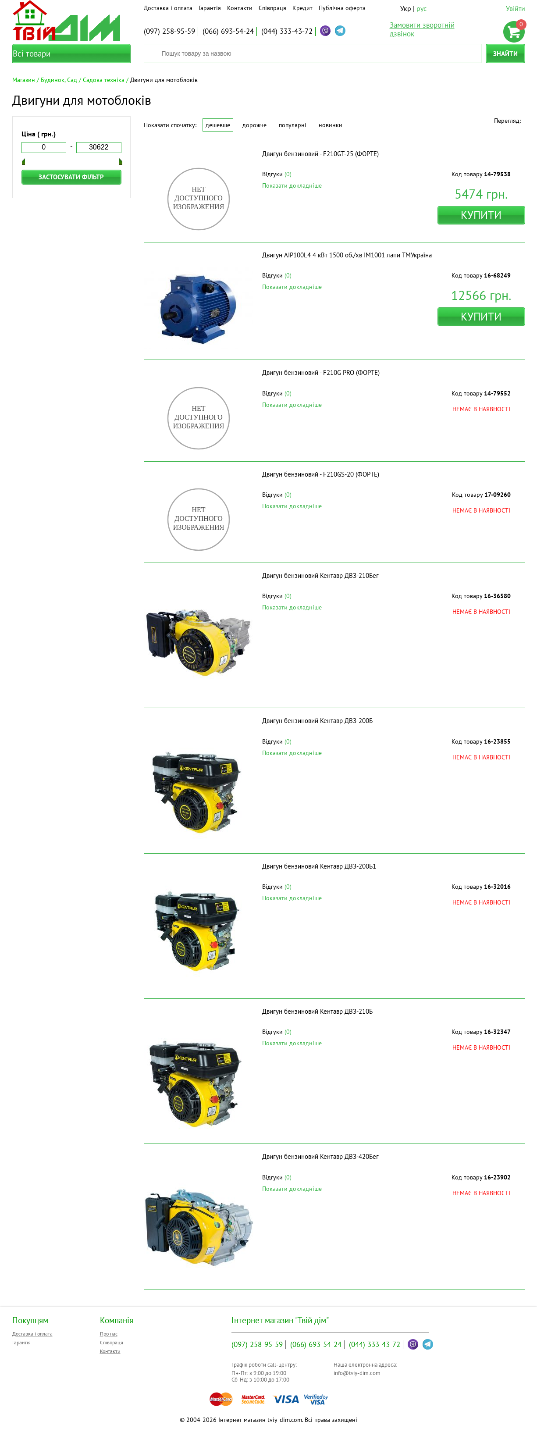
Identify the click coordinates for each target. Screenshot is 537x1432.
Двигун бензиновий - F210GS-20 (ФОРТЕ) (320, 474)
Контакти (239, 8)
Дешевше (218, 125)
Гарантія (210, 8)
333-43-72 (287, 31)
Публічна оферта (342, 8)
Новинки (330, 125)
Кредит (302, 8)
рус (421, 8)
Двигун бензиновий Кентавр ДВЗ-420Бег (320, 1156)
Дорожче (254, 125)
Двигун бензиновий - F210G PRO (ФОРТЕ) (321, 372)
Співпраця (272, 8)
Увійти (515, 8)
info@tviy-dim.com (357, 1373)
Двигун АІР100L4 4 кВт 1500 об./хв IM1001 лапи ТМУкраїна (347, 255)
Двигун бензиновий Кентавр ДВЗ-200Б (317, 720)
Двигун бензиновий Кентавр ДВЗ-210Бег (320, 575)
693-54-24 (228, 31)
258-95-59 (169, 31)
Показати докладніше (292, 185)
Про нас (108, 1333)
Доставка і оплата (168, 8)
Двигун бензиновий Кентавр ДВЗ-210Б (317, 1011)
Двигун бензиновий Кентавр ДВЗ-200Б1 (319, 866)
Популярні (292, 125)
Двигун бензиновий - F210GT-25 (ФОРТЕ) (320, 154)
